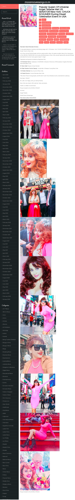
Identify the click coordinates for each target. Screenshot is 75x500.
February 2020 (7, 296)
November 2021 (7, 231)
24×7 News (6, 308)
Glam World (6, 404)
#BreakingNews (44, 31)
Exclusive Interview (8, 385)
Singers (66, 42)
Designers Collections (9, 367)
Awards (5, 336)
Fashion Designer (7, 392)
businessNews (7, 361)
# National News (46, 28)
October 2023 (6, 167)
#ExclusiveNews (64, 31)
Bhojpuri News (7, 345)
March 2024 (6, 151)
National (5, 456)
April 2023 (5, 179)
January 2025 (6, 121)
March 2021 (6, 256)
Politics (5, 475)
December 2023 (7, 161)
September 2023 (7, 170)
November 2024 (7, 127)
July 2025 (5, 102)
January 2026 (6, 84)
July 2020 (5, 281)
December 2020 (7, 265)
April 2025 (5, 111)
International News (8, 419)
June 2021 (5, 247)
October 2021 (6, 234)
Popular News (7, 478)
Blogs (4, 348)
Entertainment (7, 379)
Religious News (7, 484)
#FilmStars (61, 34)
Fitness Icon (6, 401)
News (4, 468)
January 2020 (6, 299)
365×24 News (6, 312)
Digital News (6, 370)
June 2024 (6, 142)
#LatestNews (43, 36)
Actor (4, 315)
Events (4, 382)
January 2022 (6, 225)
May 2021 (5, 250)
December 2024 (7, 124)
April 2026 (5, 74)
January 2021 (6, 262)
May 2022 (5, 213)
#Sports (56, 39)
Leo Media (6, 438)
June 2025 (5, 105)
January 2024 (6, 158)
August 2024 (6, 136)
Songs (4, 496)
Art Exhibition (6, 327)
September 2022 (7, 201)
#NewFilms (42, 39)
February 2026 (7, 81)
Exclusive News (46, 25)
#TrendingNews (64, 39)
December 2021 (7, 228)
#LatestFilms (69, 34)
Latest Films (6, 432)
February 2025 (7, 117)
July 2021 (5, 244)
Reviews (5, 487)
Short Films (6, 490)
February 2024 (7, 154)
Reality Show (6, 481)
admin (44, 19)
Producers (59, 42)
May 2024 (5, 145)
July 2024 (5, 139)
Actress (46, 42)
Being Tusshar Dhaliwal (9, 339)
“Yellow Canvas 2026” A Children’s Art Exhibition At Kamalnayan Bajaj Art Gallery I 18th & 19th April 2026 (9, 48)
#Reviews (49, 39)
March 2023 (6, 182)
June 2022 (5, 210)
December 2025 (7, 87)
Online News (6, 472)
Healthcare (6, 407)
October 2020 (6, 271)
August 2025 (6, 99)
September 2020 (7, 274)
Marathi (5, 444)
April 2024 (5, 148)
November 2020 (7, 268)
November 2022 (7, 194)
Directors (52, 42)
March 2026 (6, 78)
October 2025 (6, 93)
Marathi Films (6, 447)
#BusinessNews (54, 31)
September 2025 (7, 96)
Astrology (5, 330)
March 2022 (6, 219)
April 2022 (5, 216)
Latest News (6, 435)
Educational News (8, 373)
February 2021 (7, 259)
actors (41, 42)
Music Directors (7, 453)
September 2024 (7, 133)
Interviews (5, 422)
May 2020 (5, 287)
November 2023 (7, 164)
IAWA (4, 413)
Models (5, 450)
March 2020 (6, 293)
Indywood (5, 416)
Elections (5, 376)
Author (5, 333)
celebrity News (7, 364)
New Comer (6, 462)
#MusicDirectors (61, 36)
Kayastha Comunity (8, 425)
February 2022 (7, 222)
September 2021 (7, 238)
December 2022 (7, 191)
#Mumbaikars (51, 36)
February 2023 (7, 185)
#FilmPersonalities (52, 34)
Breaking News (7, 352)
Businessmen (6, 358)
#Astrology (55, 28)
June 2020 (6, 284)
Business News (7, 355)
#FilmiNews (43, 34)
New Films (6, 465)
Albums (5, 324)
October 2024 (6, 130)
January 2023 (6, 188)
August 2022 (6, 204)
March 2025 (6, 114)
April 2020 (5, 290)
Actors (4, 318)
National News (7, 459)
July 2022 (5, 207)
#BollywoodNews (64, 28)
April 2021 (5, 253)
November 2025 (7, 90)
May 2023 (5, 176)
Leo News (5, 441)
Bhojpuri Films (7, 342)
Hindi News (6, 410)
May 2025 (5, 108)
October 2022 (6, 197)
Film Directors (6, 398)
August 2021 (6, 241)
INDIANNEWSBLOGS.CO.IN (37, 2)
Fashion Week (7, 395)
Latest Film (6, 428)
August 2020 (6, 277)
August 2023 (6, 173)
